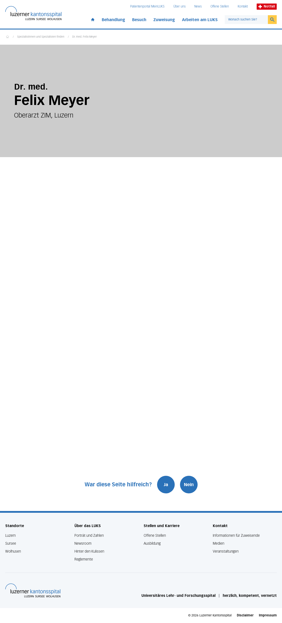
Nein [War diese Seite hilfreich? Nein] (189, 484)
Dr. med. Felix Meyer (84, 37)
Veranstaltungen (226, 551)
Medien (218, 543)
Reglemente (83, 559)
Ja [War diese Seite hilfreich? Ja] (166, 484)
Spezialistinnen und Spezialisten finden (40, 37)
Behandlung (113, 19)
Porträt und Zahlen (89, 535)
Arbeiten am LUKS (200, 19)
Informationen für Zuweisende (236, 535)
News (198, 6)
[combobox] (246, 19)
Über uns (179, 6)
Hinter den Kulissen (89, 551)
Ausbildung (152, 543)
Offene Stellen (219, 6)
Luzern (10, 535)
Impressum (268, 615)
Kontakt (243, 6)
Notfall (266, 6)
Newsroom (82, 543)
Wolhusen (13, 551)
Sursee (10, 543)
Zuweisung (164, 19)
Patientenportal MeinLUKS (147, 6)
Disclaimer (245, 615)
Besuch (139, 19)
